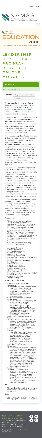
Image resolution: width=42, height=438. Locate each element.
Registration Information (24, 95)
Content (18, 98)
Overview (8, 95)
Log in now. (20, 90)
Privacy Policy (7, 432)
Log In (31, 6)
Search (38, 6)
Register (9, 85)
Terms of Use (19, 430)
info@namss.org (18, 426)
